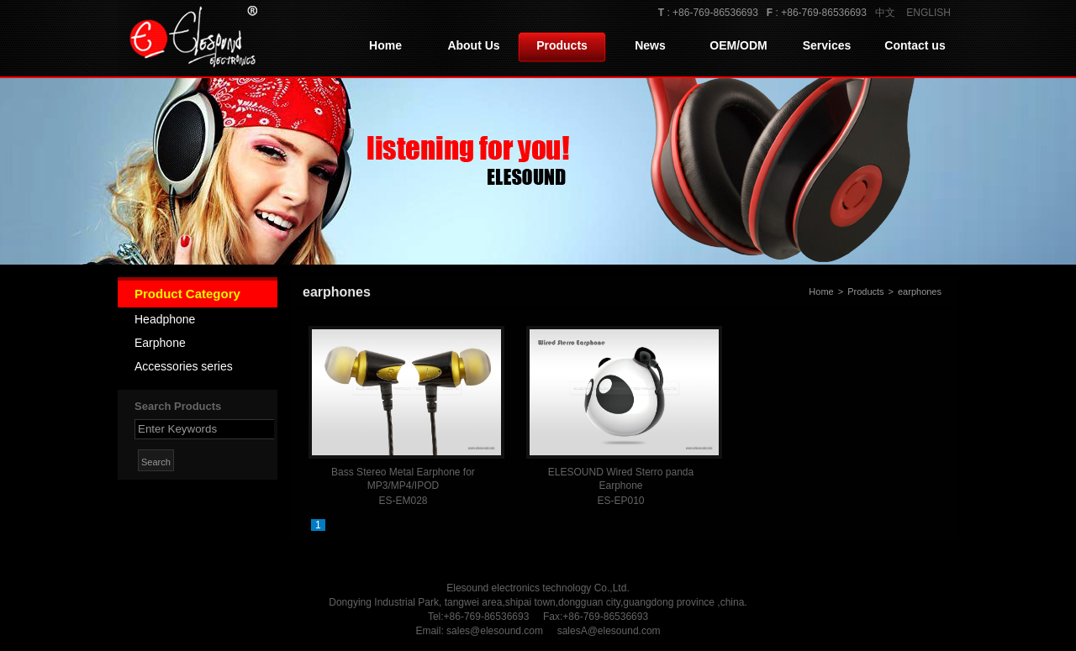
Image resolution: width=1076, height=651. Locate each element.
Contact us (914, 45)
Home (385, 45)
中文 (885, 12)
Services (827, 45)
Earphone (160, 342)
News (650, 45)
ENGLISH (928, 12)
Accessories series (183, 366)
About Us (473, 45)
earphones (920, 291)
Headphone (164, 319)
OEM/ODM (738, 45)
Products (562, 45)
